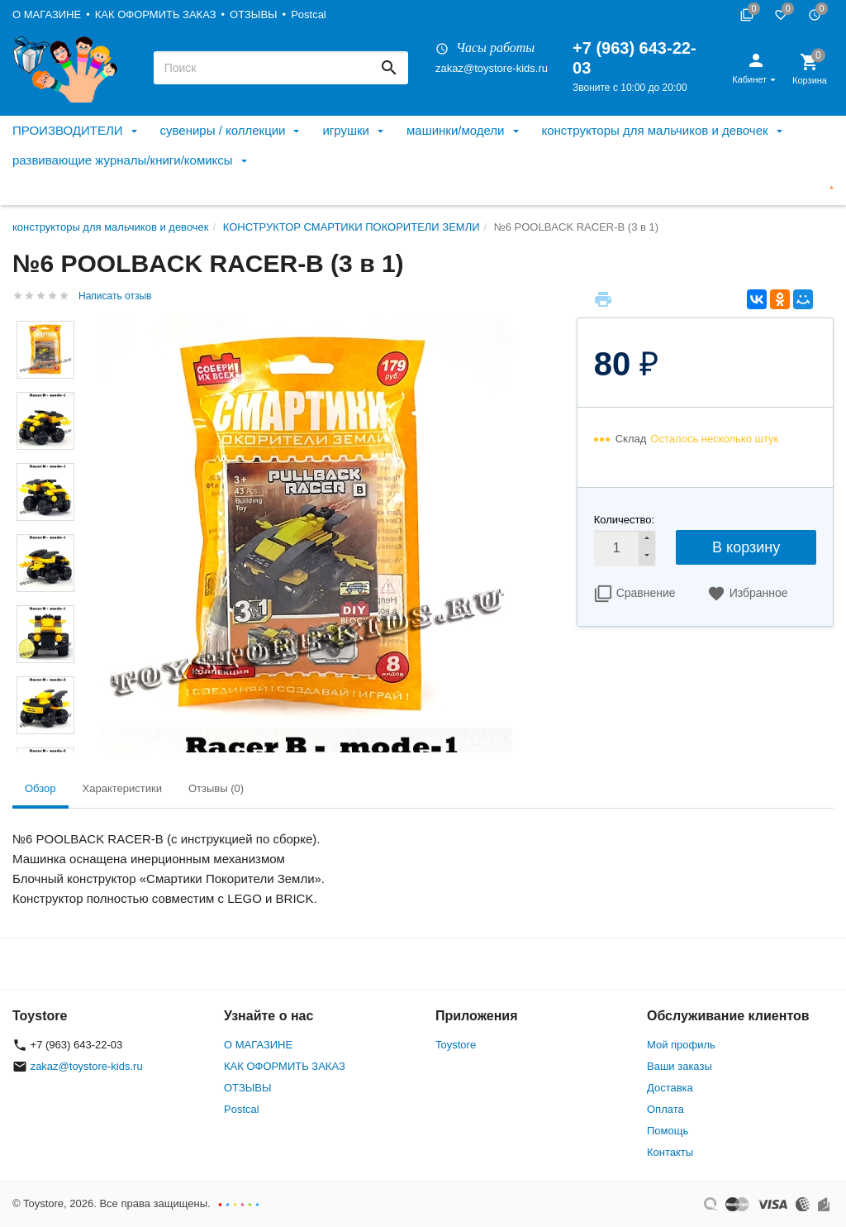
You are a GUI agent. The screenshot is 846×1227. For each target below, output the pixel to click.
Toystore (455, 1044)
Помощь (667, 1130)
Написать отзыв (114, 296)
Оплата (665, 1109)
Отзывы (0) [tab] (216, 788)
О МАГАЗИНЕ (46, 14)
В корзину (746, 547)
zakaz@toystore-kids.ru (491, 68)
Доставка (670, 1087)
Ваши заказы (679, 1066)
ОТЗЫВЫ (253, 14)
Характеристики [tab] (122, 788)
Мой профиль (681, 1044)
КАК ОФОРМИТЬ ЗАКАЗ (155, 14)
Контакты (670, 1152)
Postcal (308, 14)
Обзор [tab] (40, 788)
